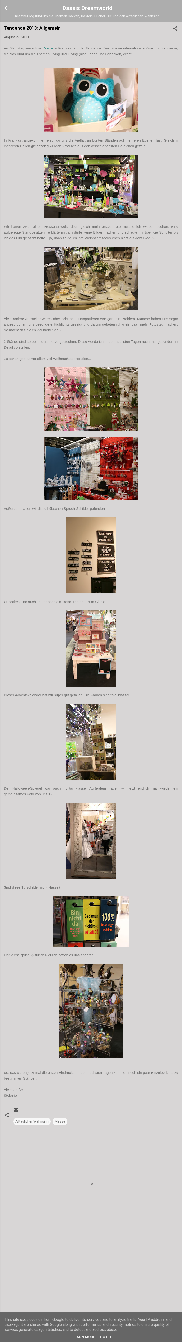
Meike (48, 48)
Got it (106, 1337)
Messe (60, 1121)
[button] (175, 29)
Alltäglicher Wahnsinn (32, 1121)
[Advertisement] (91, 1272)
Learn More (83, 1337)
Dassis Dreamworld (87, 8)
